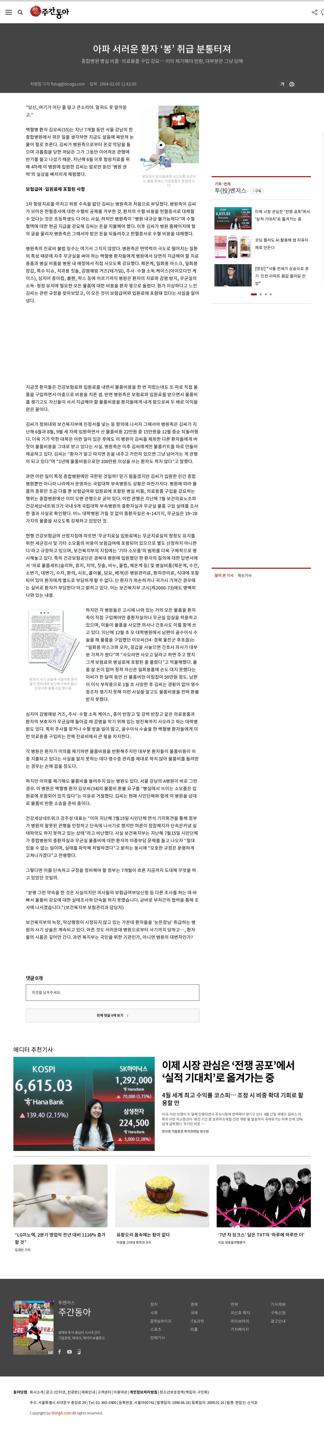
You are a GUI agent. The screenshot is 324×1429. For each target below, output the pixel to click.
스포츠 (155, 1329)
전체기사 (157, 1338)
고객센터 (104, 1392)
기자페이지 (240, 1329)
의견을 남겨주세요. (46, 992)
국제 (194, 1313)
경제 (194, 1304)
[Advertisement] (100, 343)
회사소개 (37, 1392)
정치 (154, 1304)
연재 (234, 1304)
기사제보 (278, 1304)
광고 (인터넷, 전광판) (62, 1392)
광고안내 (278, 1321)
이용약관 (120, 1392)
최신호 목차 (240, 1313)
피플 (194, 1329)
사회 (154, 1313)
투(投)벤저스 (230, 191)
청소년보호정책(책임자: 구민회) (184, 1392)
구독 (258, 191)
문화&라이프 (161, 1321)
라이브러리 (240, 1321)
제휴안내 (88, 1392)
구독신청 (278, 1313)
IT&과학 (197, 1321)
